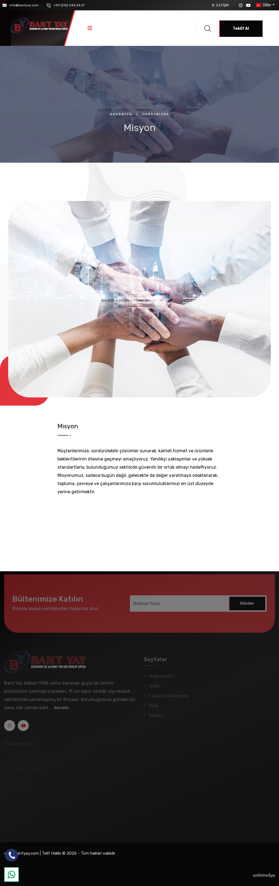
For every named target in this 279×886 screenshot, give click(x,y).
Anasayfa (121, 114)
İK (213, 5)
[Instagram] (240, 5)
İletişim (222, 5)
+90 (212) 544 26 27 (69, 5)
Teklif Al (241, 28)
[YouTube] (248, 5)
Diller (263, 5)
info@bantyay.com (24, 5)
